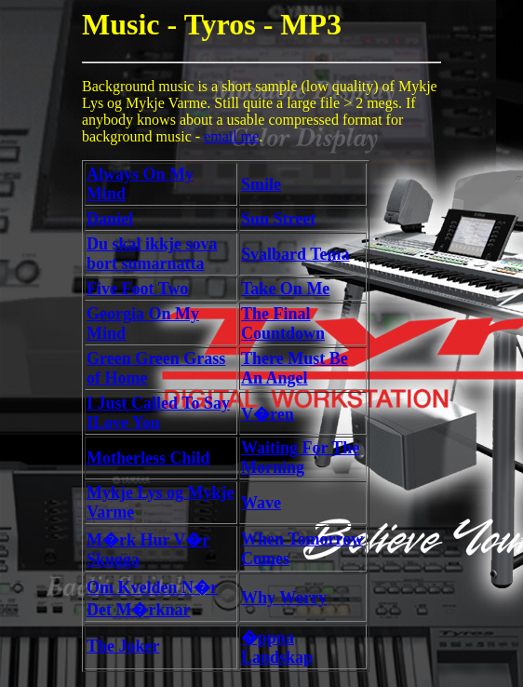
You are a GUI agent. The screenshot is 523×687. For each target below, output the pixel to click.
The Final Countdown (283, 323)
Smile (261, 184)
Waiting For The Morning (300, 457)
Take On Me (285, 288)
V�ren (267, 414)
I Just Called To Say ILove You (158, 413)
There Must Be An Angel (294, 368)
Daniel (110, 218)
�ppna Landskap (277, 647)
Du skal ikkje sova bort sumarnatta (152, 254)
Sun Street (278, 218)
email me (231, 136)
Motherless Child (148, 458)
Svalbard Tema (295, 254)
